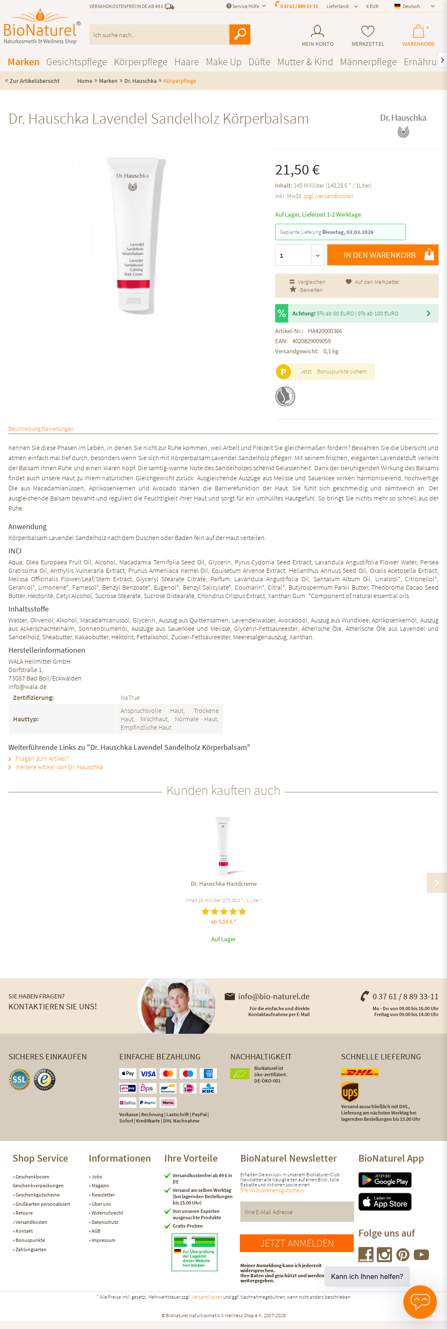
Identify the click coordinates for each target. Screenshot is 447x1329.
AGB (95, 1239)
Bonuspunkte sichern (342, 371)
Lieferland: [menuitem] (338, 6)
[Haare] (186, 61)
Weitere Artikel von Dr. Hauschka (55, 775)
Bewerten (306, 290)
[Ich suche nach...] (169, 34)
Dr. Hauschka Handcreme (65, 892)
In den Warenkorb (389, 254)
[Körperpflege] (140, 61)
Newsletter (103, 1203)
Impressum (103, 1248)
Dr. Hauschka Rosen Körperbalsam (382, 892)
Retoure (24, 1221)
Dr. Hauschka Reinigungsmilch (171, 892)
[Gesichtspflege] (76, 61)
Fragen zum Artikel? (38, 766)
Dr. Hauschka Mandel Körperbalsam (276, 892)
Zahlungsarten (31, 1258)
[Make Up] (223, 61)
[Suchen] (239, 34)
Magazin (100, 1194)
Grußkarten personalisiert (42, 1212)
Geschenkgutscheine (37, 1203)
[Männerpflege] (368, 61)
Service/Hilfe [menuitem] (243, 6)
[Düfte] (259, 61)
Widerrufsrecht (107, 1221)
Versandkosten (31, 1230)
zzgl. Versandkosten (328, 196)
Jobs (96, 1185)
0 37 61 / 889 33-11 (299, 6)
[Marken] (23, 61)
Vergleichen (307, 282)
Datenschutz (104, 1230)
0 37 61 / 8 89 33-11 (399, 1004)
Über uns (101, 1212)
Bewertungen (108, 432)
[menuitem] (317, 36)
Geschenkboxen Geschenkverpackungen (38, 1189)
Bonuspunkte (30, 1248)
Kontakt (24, 1239)
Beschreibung (41, 432)
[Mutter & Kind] (305, 61)
